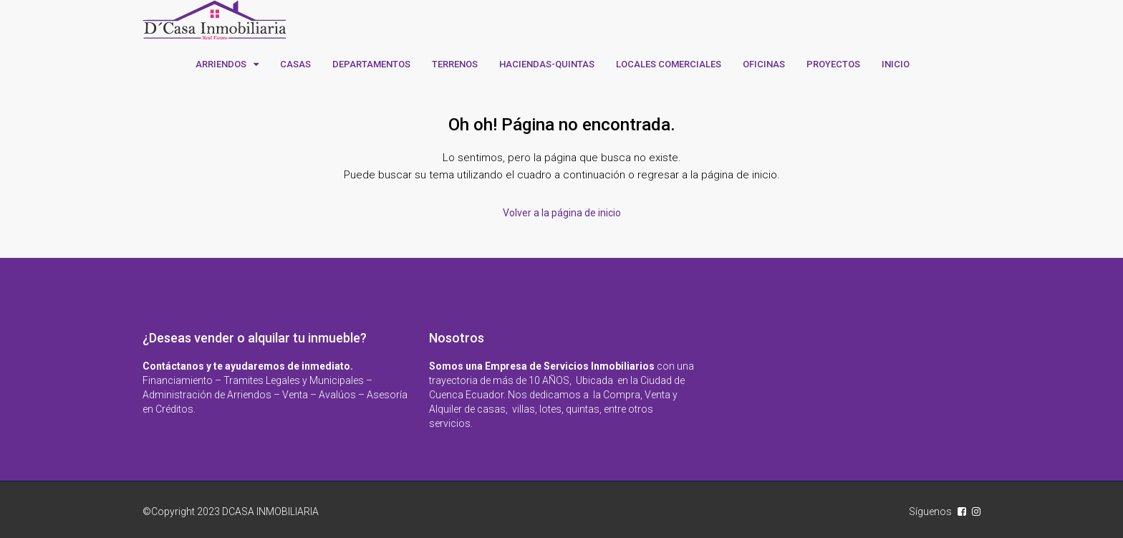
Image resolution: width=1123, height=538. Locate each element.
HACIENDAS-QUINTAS (546, 64)
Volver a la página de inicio (562, 212)
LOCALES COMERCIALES (668, 64)
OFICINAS (764, 64)
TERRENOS (455, 64)
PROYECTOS (833, 64)
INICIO (896, 64)
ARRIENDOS (221, 64)
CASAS (295, 64)
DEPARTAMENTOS (371, 64)
